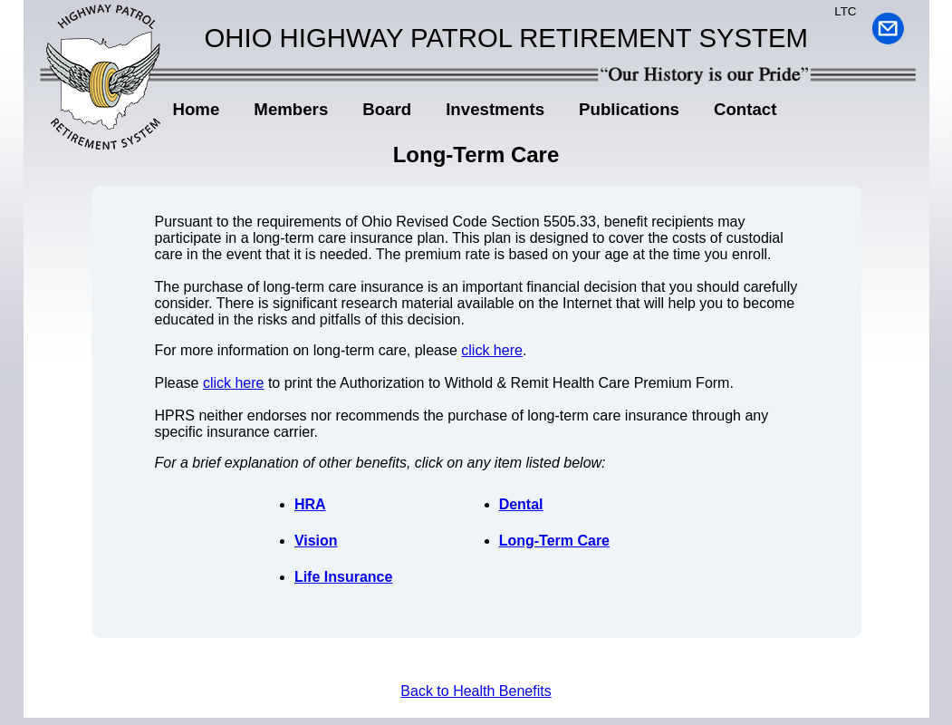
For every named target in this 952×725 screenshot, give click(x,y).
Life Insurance (343, 577)
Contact (745, 109)
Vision (316, 540)
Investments (495, 109)
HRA (310, 504)
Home (196, 109)
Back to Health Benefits (475, 691)
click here (492, 350)
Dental (521, 504)
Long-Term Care (554, 540)
